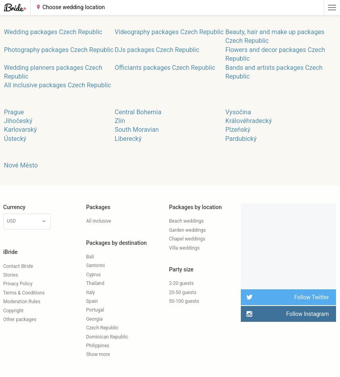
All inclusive (98, 221)
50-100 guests (184, 301)
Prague (14, 112)
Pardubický (241, 138)
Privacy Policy (18, 284)
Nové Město (21, 165)
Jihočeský (18, 121)
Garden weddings (187, 230)
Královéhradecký (248, 121)
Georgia (94, 319)
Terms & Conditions (24, 293)
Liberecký (128, 138)
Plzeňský (237, 129)
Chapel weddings (187, 239)
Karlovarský (20, 129)
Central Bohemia (138, 112)
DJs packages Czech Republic (157, 50)
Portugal (95, 310)
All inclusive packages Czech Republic (57, 85)
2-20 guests (181, 283)
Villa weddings (184, 248)
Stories (10, 275)
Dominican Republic (107, 337)
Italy (90, 292)
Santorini (95, 265)
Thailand (95, 283)
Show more (98, 354)
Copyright (13, 311)
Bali (90, 257)
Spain (92, 301)
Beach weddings (186, 221)
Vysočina (238, 112)
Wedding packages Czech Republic (53, 32)
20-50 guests (182, 292)
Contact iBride (18, 266)
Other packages (19, 319)
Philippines (97, 345)
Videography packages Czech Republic (169, 32)
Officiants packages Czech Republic (165, 67)
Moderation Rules (21, 301)
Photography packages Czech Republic (58, 50)
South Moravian (137, 129)
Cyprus (93, 274)
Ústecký (15, 138)
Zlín (120, 121)
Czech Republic (102, 328)
